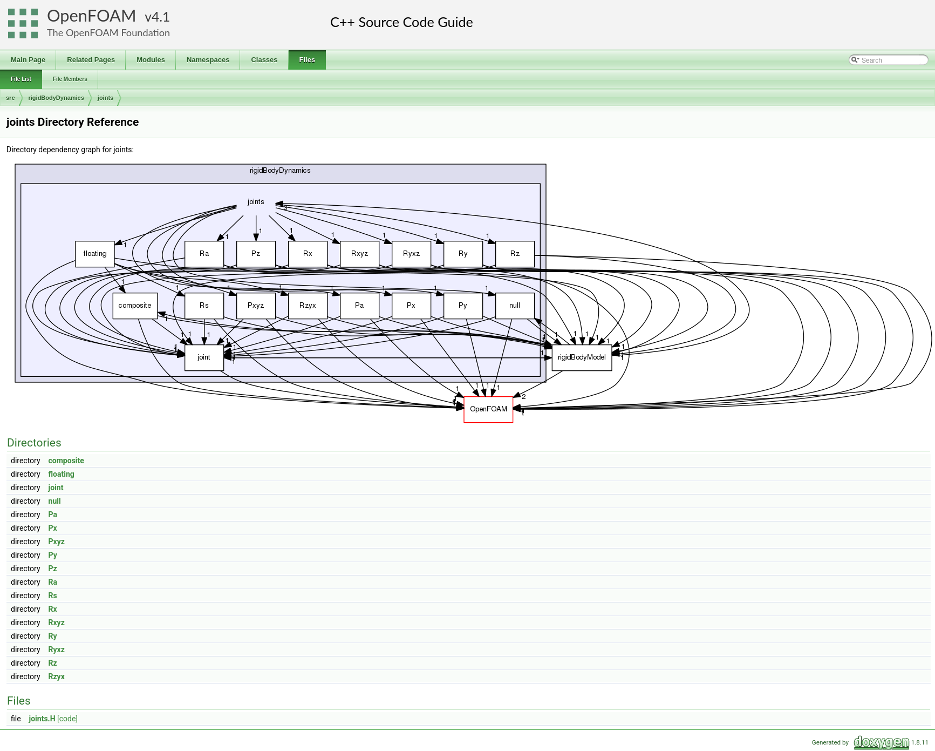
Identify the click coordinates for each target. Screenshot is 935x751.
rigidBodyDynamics (56, 97)
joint (56, 487)
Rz (53, 663)
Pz (53, 568)
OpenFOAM (92, 15)
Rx (53, 609)
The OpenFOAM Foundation (108, 32)
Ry (53, 636)
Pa (53, 514)
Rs (53, 595)
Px (53, 528)
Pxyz (57, 541)
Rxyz (57, 622)
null (55, 501)
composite (66, 460)
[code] (67, 718)
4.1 (161, 16)
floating (61, 474)
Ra (53, 582)
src (10, 97)
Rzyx (57, 676)
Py (53, 555)
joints (105, 97)
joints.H (42, 718)
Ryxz (57, 649)
